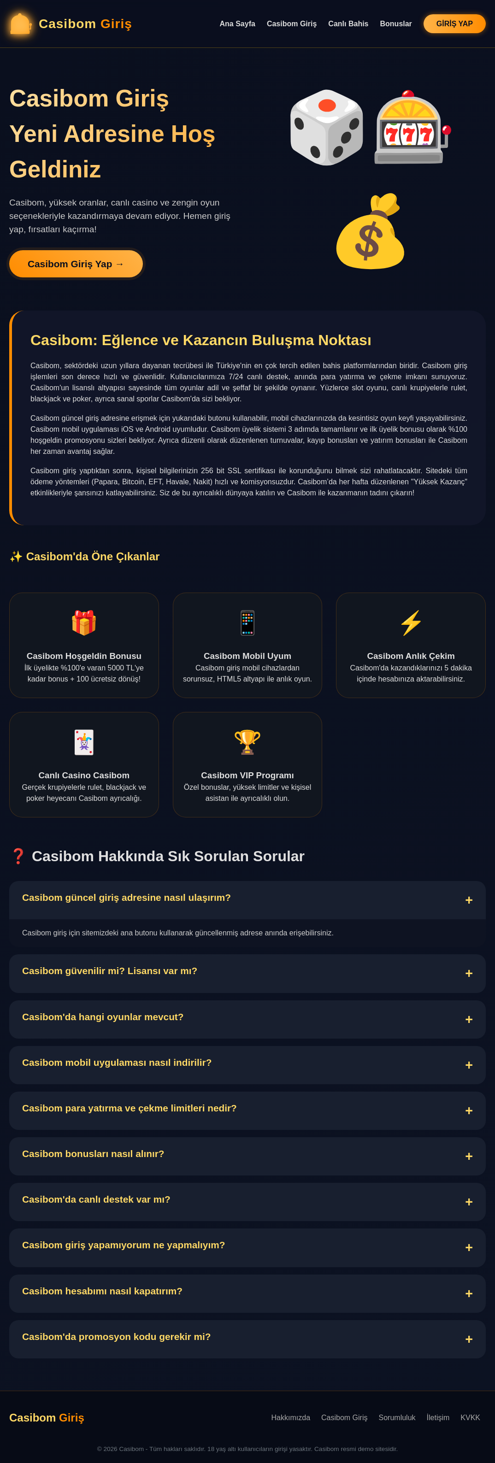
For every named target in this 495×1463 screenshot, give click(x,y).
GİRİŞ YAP (454, 24)
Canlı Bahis (348, 24)
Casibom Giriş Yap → (76, 264)
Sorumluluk (397, 1418)
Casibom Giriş (292, 24)
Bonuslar (396, 24)
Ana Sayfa (237, 24)
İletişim (438, 1418)
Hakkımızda (290, 1418)
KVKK (470, 1418)
